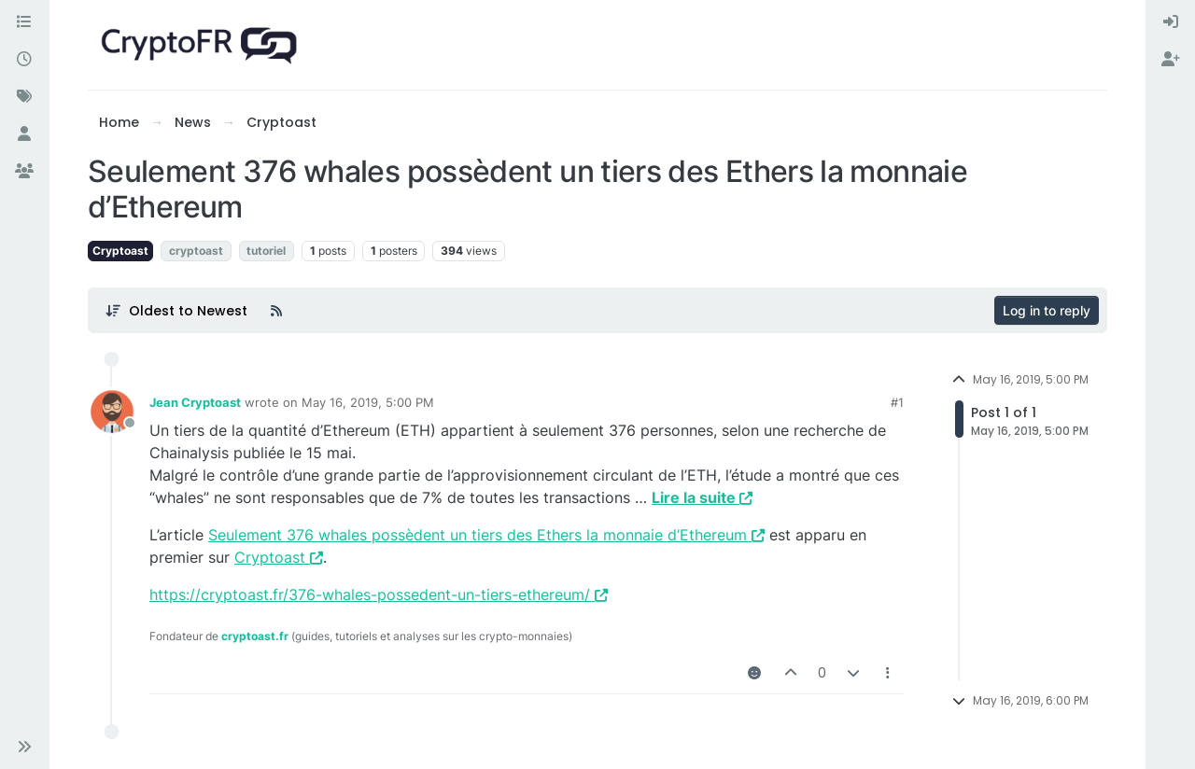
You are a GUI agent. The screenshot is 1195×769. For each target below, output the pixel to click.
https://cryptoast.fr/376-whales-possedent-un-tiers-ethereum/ (378, 594)
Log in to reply (1046, 310)
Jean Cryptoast (195, 402)
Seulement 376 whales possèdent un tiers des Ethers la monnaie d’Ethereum (486, 534)
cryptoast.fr (254, 636)
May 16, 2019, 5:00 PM (368, 402)
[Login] (1171, 22)
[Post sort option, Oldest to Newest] (176, 311)
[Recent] (24, 60)
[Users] (24, 134)
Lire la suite (702, 497)
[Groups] (24, 172)
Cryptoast (120, 251)
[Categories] (24, 22)
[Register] (1171, 60)
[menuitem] (1171, 22)
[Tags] (24, 97)
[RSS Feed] (276, 311)
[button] (24, 747)
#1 (897, 402)
